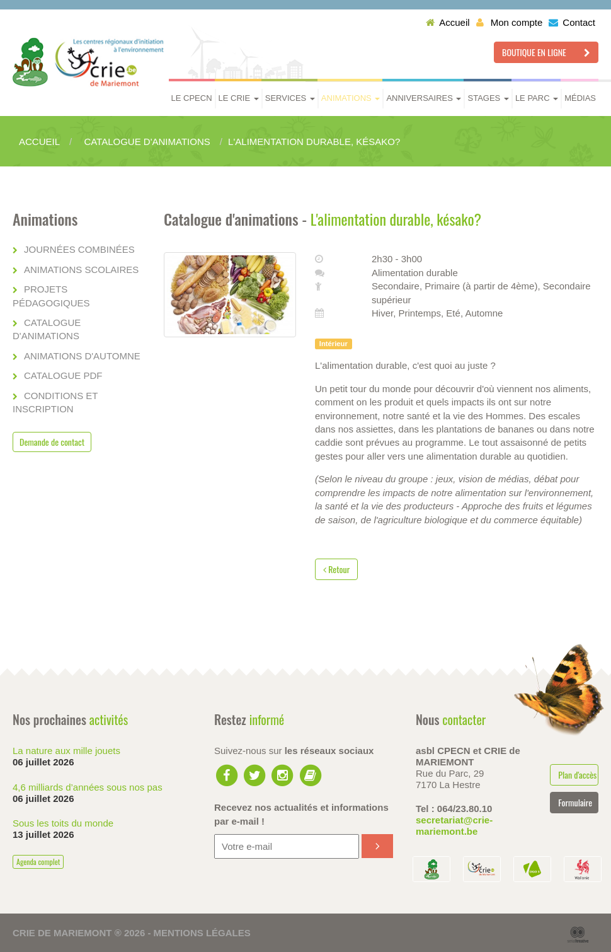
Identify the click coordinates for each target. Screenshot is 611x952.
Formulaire (575, 802)
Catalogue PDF (63, 375)
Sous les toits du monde (63, 823)
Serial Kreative (578, 935)
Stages (487, 98)
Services (290, 98)
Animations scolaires (81, 269)
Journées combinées (79, 249)
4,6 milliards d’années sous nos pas (88, 787)
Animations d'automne (82, 356)
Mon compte (509, 22)
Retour (336, 569)
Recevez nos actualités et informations (301, 814)
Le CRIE (239, 98)
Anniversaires (423, 98)
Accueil (447, 22)
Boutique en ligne (546, 52)
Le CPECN (191, 98)
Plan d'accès (577, 774)
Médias (580, 98)
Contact (572, 22)
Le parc (536, 98)
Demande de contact (52, 441)
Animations (350, 98)
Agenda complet (38, 861)
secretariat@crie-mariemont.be (454, 826)
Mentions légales (202, 932)
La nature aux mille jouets (66, 750)
